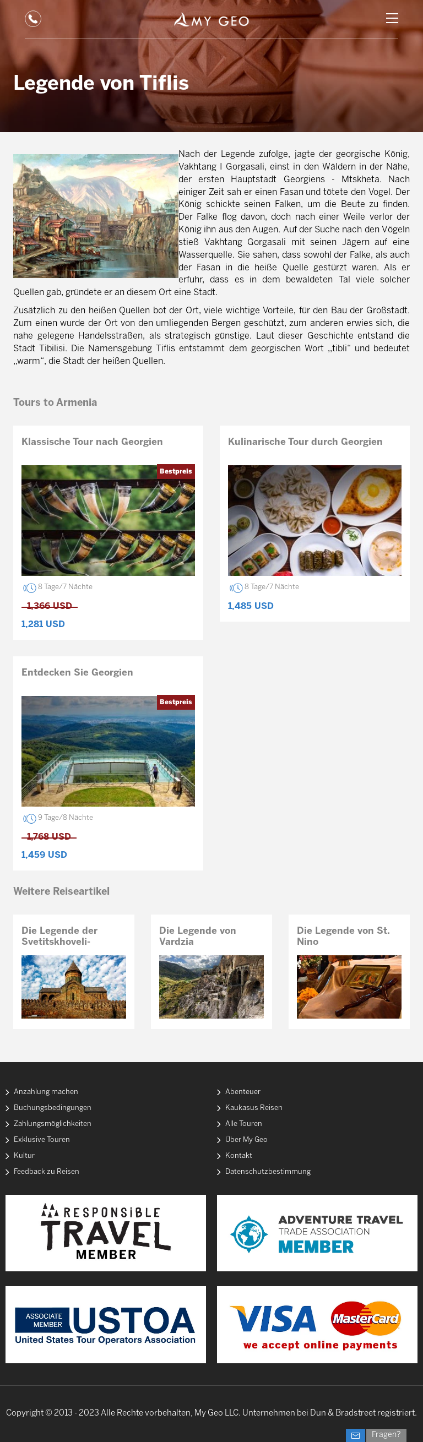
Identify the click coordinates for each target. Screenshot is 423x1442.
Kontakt (238, 1156)
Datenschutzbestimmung (268, 1172)
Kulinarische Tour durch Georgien (305, 442)
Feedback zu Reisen (46, 1172)
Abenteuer (243, 1092)
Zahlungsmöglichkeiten (52, 1124)
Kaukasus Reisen (254, 1108)
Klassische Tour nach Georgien (92, 442)
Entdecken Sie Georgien (77, 672)
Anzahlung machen (46, 1092)
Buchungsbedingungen (52, 1108)
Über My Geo (246, 1140)
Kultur (24, 1156)
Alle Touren (243, 1124)
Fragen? (386, 1435)
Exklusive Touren (42, 1140)
